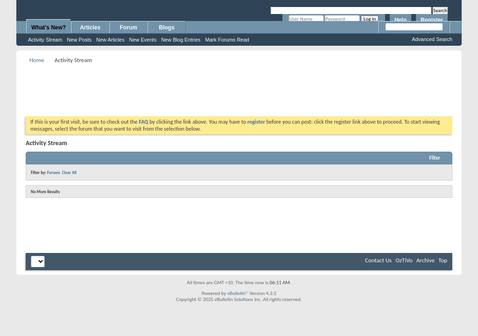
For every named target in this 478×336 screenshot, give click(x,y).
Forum (128, 27)
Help (400, 20)
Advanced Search (432, 39)
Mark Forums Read (227, 39)
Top (442, 260)
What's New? (48, 27)
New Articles (110, 39)
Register (432, 20)
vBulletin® (237, 293)
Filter (434, 158)
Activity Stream (45, 39)
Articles (90, 27)
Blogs (167, 27)
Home (36, 59)
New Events (142, 39)
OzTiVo (404, 260)
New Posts (79, 39)
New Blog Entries (180, 39)
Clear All (69, 172)
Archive (425, 260)
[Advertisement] (239, 87)
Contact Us (378, 260)
